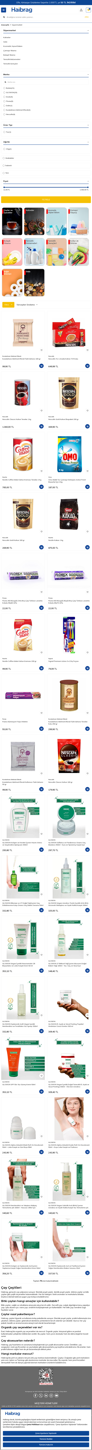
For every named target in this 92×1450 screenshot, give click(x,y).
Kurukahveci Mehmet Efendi (16, 110)
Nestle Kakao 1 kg (55, 540)
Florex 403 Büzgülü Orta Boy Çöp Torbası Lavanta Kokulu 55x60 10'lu (22, 602)
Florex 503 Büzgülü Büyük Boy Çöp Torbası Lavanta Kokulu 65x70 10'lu (69, 602)
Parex (4, 719)
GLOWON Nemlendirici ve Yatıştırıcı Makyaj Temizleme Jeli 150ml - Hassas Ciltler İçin (19, 1206)
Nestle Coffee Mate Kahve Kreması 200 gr (19, 661)
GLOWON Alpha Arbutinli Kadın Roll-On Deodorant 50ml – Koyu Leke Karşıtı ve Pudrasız (69, 1146)
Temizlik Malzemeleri (11, 59)
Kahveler (6, 37)
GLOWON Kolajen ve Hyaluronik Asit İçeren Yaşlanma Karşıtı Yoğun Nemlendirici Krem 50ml (21, 1267)
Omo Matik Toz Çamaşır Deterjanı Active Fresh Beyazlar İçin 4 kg (67, 481)
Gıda (5, 42)
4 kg (7, 149)
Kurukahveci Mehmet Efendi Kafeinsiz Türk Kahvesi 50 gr (22, 783)
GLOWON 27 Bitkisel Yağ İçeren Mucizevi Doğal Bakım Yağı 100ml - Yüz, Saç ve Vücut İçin (67, 965)
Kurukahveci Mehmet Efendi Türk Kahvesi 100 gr (21, 359)
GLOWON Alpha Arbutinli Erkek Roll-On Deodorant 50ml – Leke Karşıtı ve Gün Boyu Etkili (22, 1146)
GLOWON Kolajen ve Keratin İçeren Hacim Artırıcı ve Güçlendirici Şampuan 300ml (22, 844)
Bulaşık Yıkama (9, 55)
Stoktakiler (8, 158)
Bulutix (8, 88)
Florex (8, 101)
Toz (7, 132)
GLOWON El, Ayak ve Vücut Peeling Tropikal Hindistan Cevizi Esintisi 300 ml (65, 1025)
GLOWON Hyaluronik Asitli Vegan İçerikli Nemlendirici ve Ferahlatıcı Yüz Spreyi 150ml (20, 1025)
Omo (50, 477)
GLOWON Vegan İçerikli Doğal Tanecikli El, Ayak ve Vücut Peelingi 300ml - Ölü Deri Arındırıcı (68, 1085)
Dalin (7, 106)
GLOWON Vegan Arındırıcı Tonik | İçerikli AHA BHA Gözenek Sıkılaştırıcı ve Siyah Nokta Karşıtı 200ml (68, 904)
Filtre (8, 304)
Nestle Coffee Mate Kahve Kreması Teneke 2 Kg (21, 480)
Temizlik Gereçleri (10, 64)
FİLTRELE (46, 199)
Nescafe (9, 114)
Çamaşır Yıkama (9, 51)
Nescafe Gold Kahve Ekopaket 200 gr (63, 419)
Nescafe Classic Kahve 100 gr (60, 782)
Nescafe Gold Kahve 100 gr (13, 540)
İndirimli (7, 165)
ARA (87, 17)
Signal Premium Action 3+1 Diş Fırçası (63, 661)
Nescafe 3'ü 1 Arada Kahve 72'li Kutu (63, 359)
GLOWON (10, 92)
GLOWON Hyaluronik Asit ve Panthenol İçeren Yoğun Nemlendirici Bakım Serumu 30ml (66, 1267)
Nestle (4, 477)
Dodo (8, 97)
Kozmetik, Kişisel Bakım (12, 46)
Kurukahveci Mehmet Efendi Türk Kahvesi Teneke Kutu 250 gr (67, 723)
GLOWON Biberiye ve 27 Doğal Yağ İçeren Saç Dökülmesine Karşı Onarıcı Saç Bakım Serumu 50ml (22, 904)
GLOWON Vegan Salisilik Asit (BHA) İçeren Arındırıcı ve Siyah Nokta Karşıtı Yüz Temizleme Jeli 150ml (68, 1206)
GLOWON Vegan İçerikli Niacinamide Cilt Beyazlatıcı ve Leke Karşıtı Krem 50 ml (18, 965)
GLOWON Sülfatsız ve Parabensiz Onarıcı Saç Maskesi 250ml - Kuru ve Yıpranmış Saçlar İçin (67, 844)
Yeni (6, 173)
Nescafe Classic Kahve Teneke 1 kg (16, 419)
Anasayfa (5, 25)
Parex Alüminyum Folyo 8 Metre (15, 722)
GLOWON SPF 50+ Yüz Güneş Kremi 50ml (18, 1084)
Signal (50, 658)
